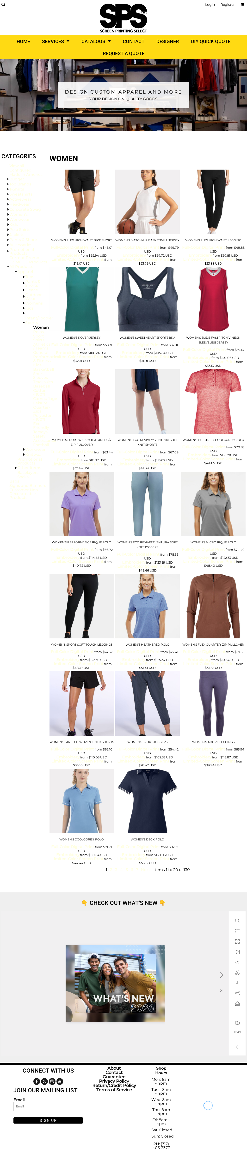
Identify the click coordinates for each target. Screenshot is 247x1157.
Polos (38, 332)
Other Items (29, 467)
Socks (23, 477)
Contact (114, 1072)
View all (16, 166)
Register (228, 4)
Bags (14, 481)
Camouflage (45, 398)
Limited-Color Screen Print (77, 259)
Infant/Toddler (39, 318)
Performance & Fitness (46, 359)
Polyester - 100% (42, 417)
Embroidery (68, 255)
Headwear (19, 204)
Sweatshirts (20, 194)
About (114, 1068)
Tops (29, 276)
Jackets (16, 234)
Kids (13, 224)
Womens (34, 303)
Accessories (20, 244)
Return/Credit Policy (114, 1085)
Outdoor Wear (33, 296)
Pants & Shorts (23, 239)
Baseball (41, 386)
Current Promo (24, 257)
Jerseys (40, 432)
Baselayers (27, 472)
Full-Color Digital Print (72, 247)
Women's (18, 214)
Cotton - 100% (40, 392)
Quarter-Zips (41, 409)
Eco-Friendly (41, 425)
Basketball (43, 369)
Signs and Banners (27, 485)
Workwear (19, 219)
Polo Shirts (19, 229)
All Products (21, 266)
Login (210, 4)
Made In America (26, 174)
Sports (31, 322)
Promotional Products (21, 251)
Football (41, 445)
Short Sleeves (40, 375)
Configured (20, 170)
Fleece (31, 290)
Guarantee (114, 1077)
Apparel (25, 271)
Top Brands (20, 184)
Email (19, 1100)
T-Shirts (16, 189)
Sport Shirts (38, 338)
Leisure (40, 403)
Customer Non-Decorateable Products (24, 494)
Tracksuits (43, 382)
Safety (39, 436)
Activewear (20, 199)
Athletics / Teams (41, 346)
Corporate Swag (25, 209)
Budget (16, 179)
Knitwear (34, 454)
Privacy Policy (114, 1081)
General (40, 352)
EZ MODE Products (28, 262)
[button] (3, 4)
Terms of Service (114, 1090)
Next (145, 869)
